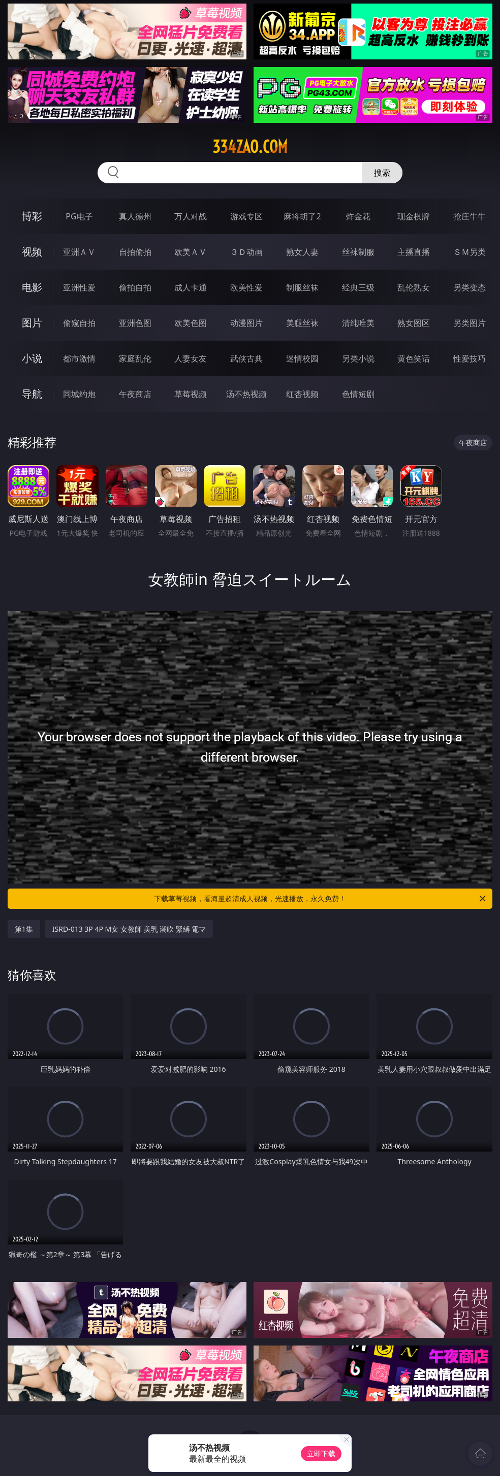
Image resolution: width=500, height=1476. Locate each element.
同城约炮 (79, 394)
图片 (32, 323)
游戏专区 (246, 216)
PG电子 (79, 216)
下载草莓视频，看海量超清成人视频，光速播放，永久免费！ (320, 899)
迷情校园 (302, 358)
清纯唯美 (358, 323)
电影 (32, 287)
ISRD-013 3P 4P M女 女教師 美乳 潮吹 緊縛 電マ (129, 929)
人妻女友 (190, 358)
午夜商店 (135, 394)
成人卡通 (190, 287)
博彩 (32, 216)
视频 (32, 251)
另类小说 (358, 358)
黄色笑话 (413, 358)
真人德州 (135, 216)
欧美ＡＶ (190, 251)
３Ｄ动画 (246, 251)
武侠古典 (246, 358)
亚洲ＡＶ (79, 251)
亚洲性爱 (79, 287)
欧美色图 (190, 323)
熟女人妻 (302, 251)
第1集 (24, 929)
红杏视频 (302, 394)
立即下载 (321, 1453)
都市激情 (79, 358)
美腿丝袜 (302, 323)
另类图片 (469, 323)
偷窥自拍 (79, 323)
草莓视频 (190, 394)
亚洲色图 (135, 323)
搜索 (382, 172)
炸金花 (358, 216)
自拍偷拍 (135, 251)
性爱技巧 (469, 358)
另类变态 (469, 287)
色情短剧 (358, 394)
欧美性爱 (246, 287)
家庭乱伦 (135, 358)
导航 (32, 394)
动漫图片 (246, 323)
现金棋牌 (413, 216)
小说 (32, 358)
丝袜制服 (358, 251)
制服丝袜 (302, 287)
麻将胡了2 (302, 216)
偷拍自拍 (135, 287)
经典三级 (358, 287)
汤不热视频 (246, 394)
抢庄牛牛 (469, 216)
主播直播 (413, 251)
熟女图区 (413, 323)
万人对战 (190, 216)
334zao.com (250, 147)
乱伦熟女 (413, 287)
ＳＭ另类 (469, 251)
